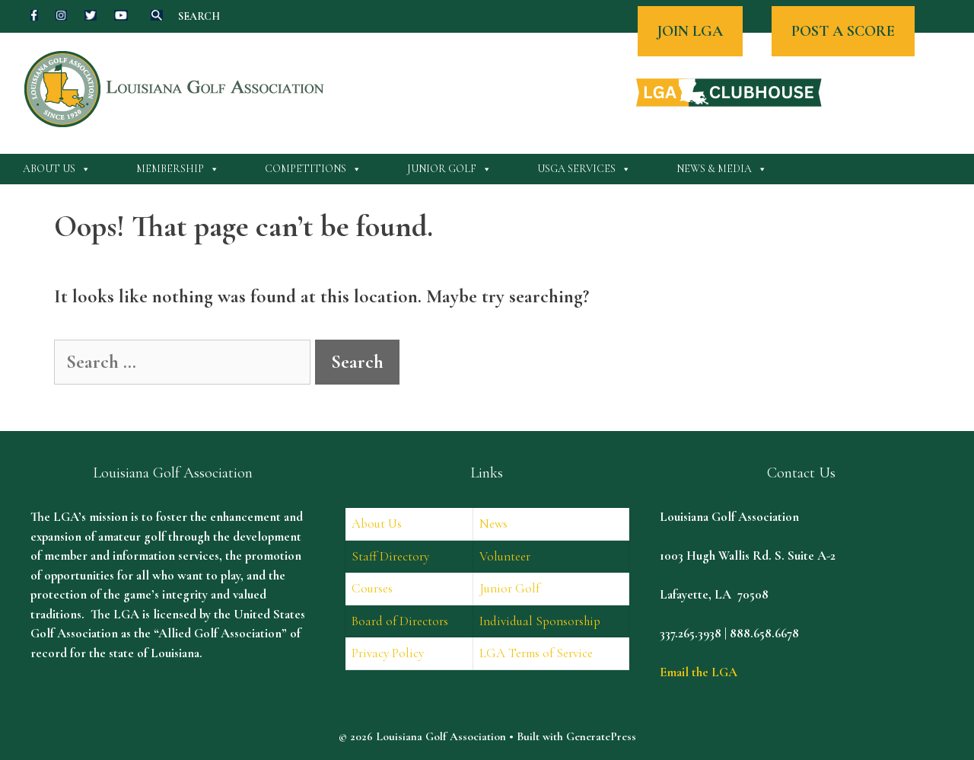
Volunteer (504, 556)
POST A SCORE (843, 31)
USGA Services (584, 169)
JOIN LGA (690, 31)
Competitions (313, 169)
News (493, 524)
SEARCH (199, 16)
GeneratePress (601, 736)
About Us (57, 169)
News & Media (721, 169)
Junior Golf (449, 169)
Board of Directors (400, 621)
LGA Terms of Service (536, 653)
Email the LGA (698, 672)
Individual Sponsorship (539, 621)
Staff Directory (390, 556)
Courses (372, 588)
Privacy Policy (388, 653)
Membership (177, 169)
